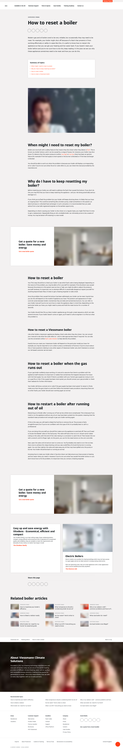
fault (88, 150)
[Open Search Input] (111, 6)
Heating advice (25, 639)
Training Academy (69, 6)
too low (71, 154)
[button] (117, 744)
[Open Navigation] (6, 6)
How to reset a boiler (38, 639)
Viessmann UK (15, 639)
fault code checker (51, 339)
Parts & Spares (46, 6)
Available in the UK (20, 6)
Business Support (33, 6)
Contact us (80, 6)
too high (64, 154)
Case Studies (57, 6)
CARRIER (27, 747)
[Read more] (27, 607)
